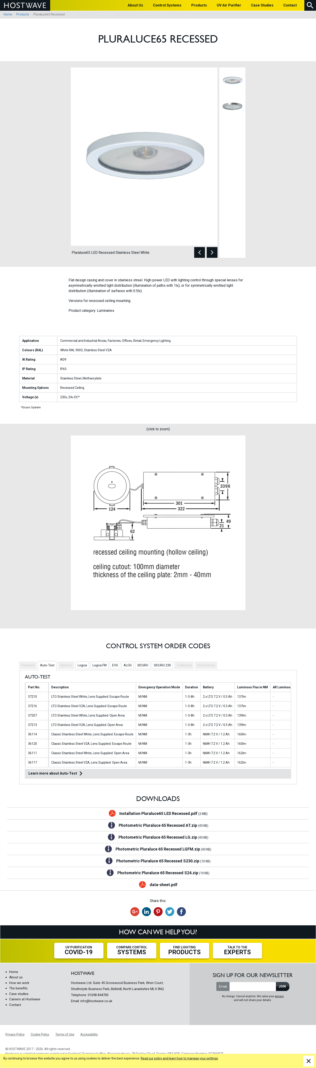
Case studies (18, 994)
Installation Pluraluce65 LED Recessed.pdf (163, 813)
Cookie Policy (40, 1034)
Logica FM (99, 665)
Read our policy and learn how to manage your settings (179, 1058)
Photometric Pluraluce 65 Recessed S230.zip (163, 861)
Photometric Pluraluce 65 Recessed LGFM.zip (163, 849)
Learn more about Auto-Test (52, 773)
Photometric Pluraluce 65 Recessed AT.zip (163, 825)
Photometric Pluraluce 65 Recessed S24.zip (163, 873)
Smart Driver (206, 665)
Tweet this (169, 911)
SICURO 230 (162, 665)
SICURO (142, 665)
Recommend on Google (134, 911)
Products (22, 14)
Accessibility (89, 1034)
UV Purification (79, 950)
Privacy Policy (15, 1034)
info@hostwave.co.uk (96, 1001)
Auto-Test (47, 665)
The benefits (18, 988)
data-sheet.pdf (163, 884)
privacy (279, 996)
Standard (27, 665)
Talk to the (237, 950)
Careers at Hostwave (24, 999)
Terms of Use (64, 1034)
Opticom (66, 665)
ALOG (128, 665)
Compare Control (131, 950)
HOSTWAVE (25, 5)
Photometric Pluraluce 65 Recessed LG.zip (163, 837)
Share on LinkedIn (146, 911)
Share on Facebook (181, 911)
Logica (82, 665)
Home (8, 14)
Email (223, 986)
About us (16, 977)
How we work (19, 983)
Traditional (183, 665)
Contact (15, 1005)
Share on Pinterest (158, 911)
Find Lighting (184, 950)
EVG (115, 665)
